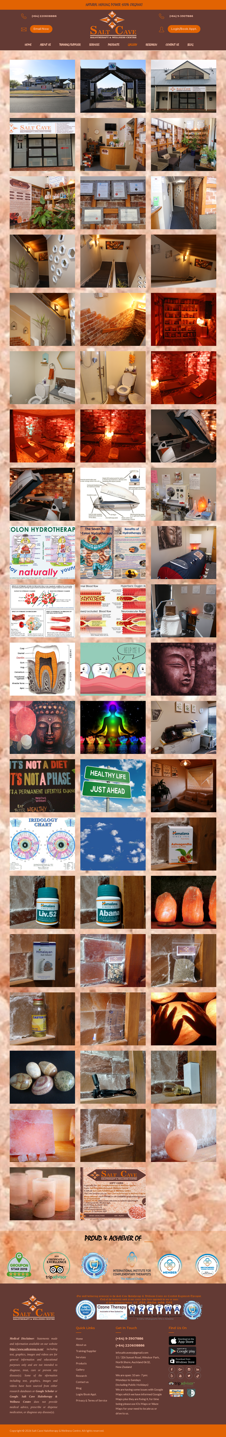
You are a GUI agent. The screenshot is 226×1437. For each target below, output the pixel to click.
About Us (45, 45)
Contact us (82, 1381)
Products (113, 45)
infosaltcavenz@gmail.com (132, 1352)
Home (28, 45)
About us (81, 1344)
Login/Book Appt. (184, 29)
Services (94, 45)
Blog (190, 45)
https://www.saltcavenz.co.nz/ (27, 1349)
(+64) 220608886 (44, 16)
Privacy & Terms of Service (91, 1400)
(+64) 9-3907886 (181, 16)
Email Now (41, 29)
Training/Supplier (70, 45)
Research (151, 45)
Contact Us (172, 45)
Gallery (132, 45)
